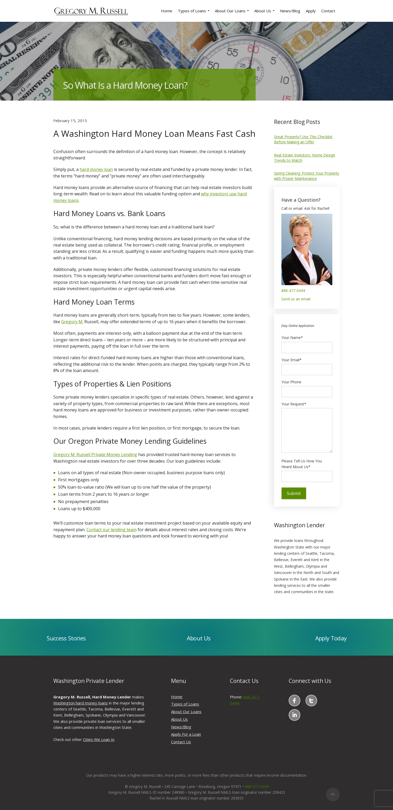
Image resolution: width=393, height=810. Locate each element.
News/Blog (181, 726)
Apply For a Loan (186, 734)
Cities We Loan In (98, 739)
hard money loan (96, 169)
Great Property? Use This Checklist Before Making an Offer (303, 139)
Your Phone (306, 386)
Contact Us (181, 741)
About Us (179, 719)
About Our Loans (186, 711)
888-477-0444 (293, 290)
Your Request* (306, 427)
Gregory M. (72, 322)
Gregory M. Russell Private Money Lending (95, 454)
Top (333, 794)
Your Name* (306, 342)
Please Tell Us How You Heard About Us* (306, 468)
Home (176, 696)
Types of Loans (185, 704)
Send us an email (295, 298)
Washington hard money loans (80, 703)
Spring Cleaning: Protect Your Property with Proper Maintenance (306, 176)
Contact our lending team (111, 529)
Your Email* (306, 364)
